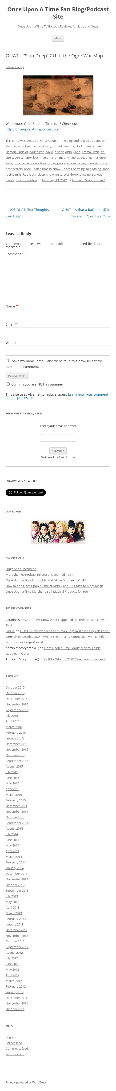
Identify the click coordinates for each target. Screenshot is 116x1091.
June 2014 (12, 840)
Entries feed (14, 1043)
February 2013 (16, 919)
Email (11, 324)
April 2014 (12, 851)
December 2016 (16, 699)
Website (12, 342)
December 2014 (16, 806)
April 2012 (12, 975)
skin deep (38, 174)
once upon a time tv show (42, 169)
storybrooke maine (77, 174)
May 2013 (12, 902)
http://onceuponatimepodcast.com (33, 129)
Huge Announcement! (21, 569)
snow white (54, 174)
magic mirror (49, 157)
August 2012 (14, 952)
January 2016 (15, 738)
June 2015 (12, 778)
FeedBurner (67, 457)
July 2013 (12, 896)
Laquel (10, 631)
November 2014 (17, 811)
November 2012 (17, 935)
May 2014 (12, 845)
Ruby (26, 174)
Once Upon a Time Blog (56, 140)
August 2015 (14, 766)
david (49, 152)
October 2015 (15, 755)
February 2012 (16, 986)
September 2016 (17, 710)
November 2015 (17, 749)
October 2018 (15, 693)
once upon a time (34, 163)
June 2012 (12, 964)
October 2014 (15, 817)
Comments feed (17, 1048)
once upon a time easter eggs (68, 163)
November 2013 (17, 879)
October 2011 (15, 1009)
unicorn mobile (26, 180)
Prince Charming (73, 169)
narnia (93, 157)
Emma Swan (90, 152)
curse (97, 146)
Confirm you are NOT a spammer (35, 384)
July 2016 (12, 715)
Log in (10, 1037)
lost (35, 157)
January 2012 (15, 992)
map (62, 157)
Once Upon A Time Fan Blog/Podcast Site (58, 13)
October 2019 (15, 687)
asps (20, 146)
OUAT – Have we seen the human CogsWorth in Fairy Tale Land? (65, 631)
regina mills (13, 174)
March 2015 (14, 794)
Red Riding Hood (98, 169)
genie (18, 157)
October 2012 (15, 941)
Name (12, 306)
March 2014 (14, 857)
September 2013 (17, 890)
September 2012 (17, 947)
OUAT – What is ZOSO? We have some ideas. (75, 659)
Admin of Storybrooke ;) (88, 180)
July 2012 (12, 958)
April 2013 (12, 907)
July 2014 (12, 834)
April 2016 (12, 721)
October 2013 (15, 885)
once (17, 163)
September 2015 (17, 761)
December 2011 (16, 998)
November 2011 (17, 1003)
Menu (58, 38)
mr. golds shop (77, 157)
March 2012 (14, 981)
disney (59, 152)
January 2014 (15, 868)
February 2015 (16, 800)
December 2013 (16, 873)
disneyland (72, 152)
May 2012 (12, 969)
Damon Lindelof (17, 152)
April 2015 (12, 789)
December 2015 (16, 744)
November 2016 (17, 704)
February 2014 (16, 862)
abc (92, 140)
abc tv (100, 140)
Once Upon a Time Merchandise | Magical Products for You (47, 591)
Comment (15, 254)
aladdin (11, 146)
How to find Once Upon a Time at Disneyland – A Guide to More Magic (54, 586)
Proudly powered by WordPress (26, 1082)
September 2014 (17, 823)
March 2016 (14, 727)
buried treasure (63, 146)
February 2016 (16, 732)
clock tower (84, 146)
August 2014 (14, 828)
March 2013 (14, 913)
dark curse (36, 152)
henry (28, 157)
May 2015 (12, 783)
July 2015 (12, 772)
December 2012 (16, 930)
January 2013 (15, 924)
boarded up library (38, 146)
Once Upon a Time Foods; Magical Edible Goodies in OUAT (46, 580)
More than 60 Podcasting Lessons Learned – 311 (39, 574)
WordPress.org (16, 1054)
